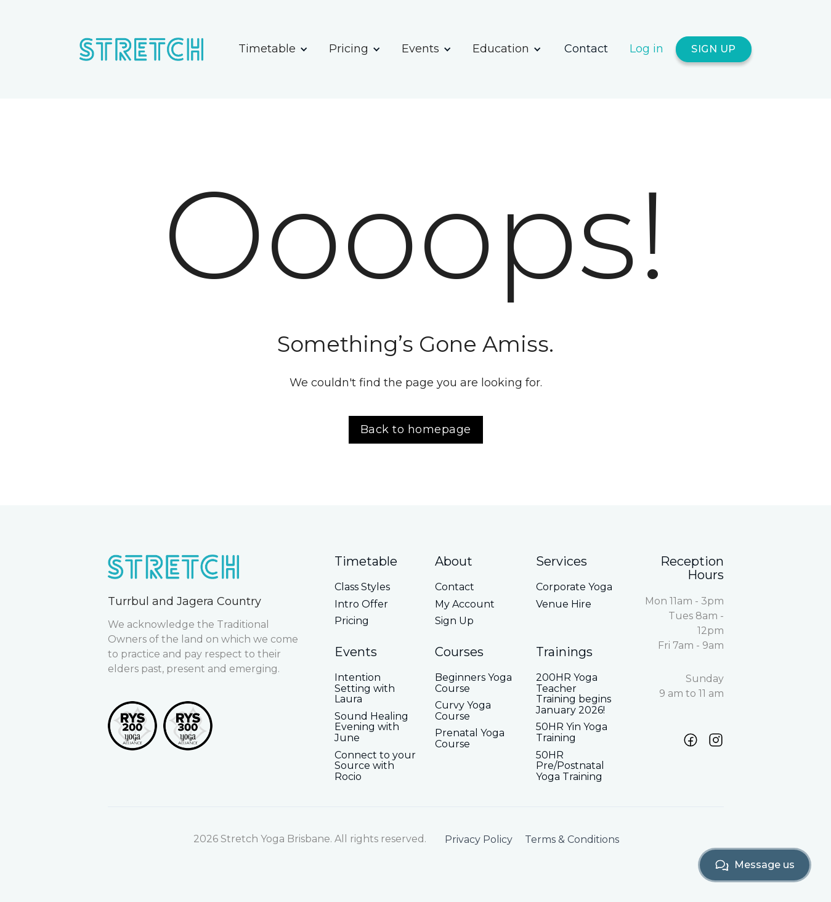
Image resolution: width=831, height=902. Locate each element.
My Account (465, 604)
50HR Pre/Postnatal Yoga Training (570, 766)
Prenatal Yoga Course (470, 738)
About (453, 561)
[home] (153, 49)
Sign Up (454, 621)
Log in (646, 48)
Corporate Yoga (574, 587)
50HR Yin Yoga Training (571, 732)
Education (500, 48)
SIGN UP (713, 49)
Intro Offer (361, 604)
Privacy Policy (479, 839)
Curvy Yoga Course (463, 710)
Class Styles (362, 587)
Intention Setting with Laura (364, 688)
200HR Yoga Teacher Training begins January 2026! (573, 693)
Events (420, 48)
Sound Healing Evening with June (371, 727)
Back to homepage (415, 429)
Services (561, 561)
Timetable (267, 48)
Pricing (348, 48)
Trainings (564, 651)
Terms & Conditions (572, 839)
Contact (586, 48)
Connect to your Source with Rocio (375, 766)
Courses (459, 651)
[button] (273, 49)
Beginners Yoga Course (473, 683)
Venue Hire (563, 604)
